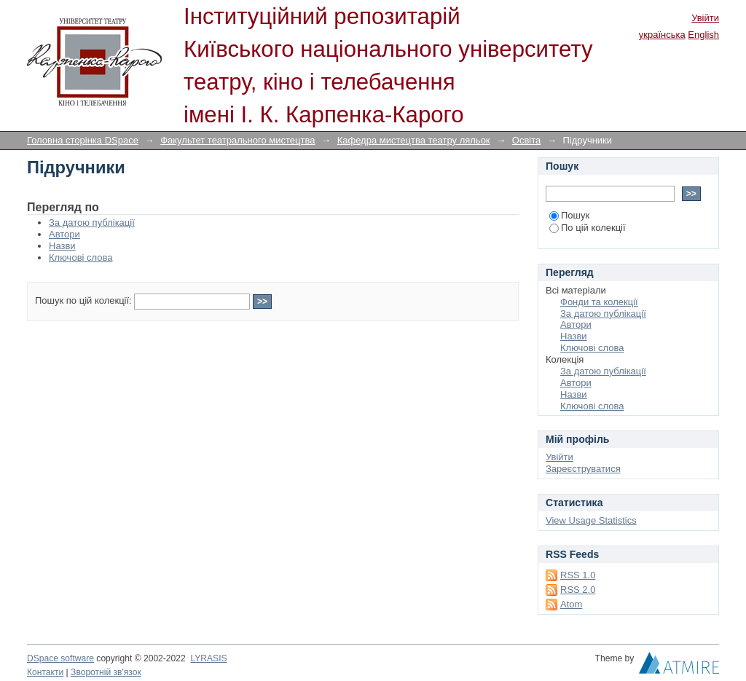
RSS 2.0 (577, 589)
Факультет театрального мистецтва (237, 140)
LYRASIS (208, 658)
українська (662, 34)
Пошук (569, 215)
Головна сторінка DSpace (82, 140)
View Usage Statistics (591, 520)
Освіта (526, 140)
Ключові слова (80, 257)
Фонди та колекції (599, 301)
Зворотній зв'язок (106, 672)
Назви (62, 245)
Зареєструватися (583, 468)
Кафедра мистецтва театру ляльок (413, 140)
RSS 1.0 (577, 575)
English (703, 34)
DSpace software (60, 658)
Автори (64, 234)
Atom (571, 604)
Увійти (705, 17)
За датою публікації (92, 222)
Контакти (45, 672)
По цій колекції (587, 227)
